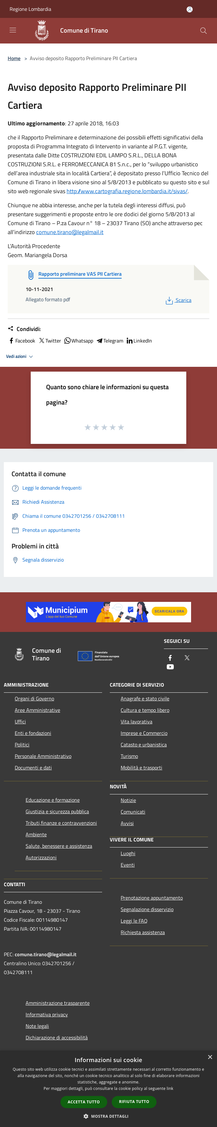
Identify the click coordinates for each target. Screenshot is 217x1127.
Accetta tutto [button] (84, 1102)
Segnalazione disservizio (147, 909)
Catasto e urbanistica (144, 744)
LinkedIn (139, 340)
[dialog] (108, 1089)
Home (14, 58)
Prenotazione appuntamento (152, 898)
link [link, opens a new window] (170, 1088)
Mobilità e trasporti (141, 767)
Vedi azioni (20, 356)
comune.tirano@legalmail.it (69, 232)
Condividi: (24, 329)
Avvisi (127, 823)
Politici (22, 744)
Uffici (20, 721)
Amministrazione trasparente (58, 1003)
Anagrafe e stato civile (145, 698)
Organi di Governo (34, 698)
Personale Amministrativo (43, 756)
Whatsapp (78, 340)
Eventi (128, 865)
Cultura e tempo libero (145, 710)
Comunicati (133, 812)
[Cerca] (203, 31)
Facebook (21, 340)
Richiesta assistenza (143, 932)
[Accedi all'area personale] (189, 9)
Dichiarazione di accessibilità (57, 1037)
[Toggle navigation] (13, 30)
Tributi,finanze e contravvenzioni (61, 823)
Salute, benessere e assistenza (59, 846)
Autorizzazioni (41, 857)
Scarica (177, 300)
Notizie (128, 800)
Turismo (129, 756)
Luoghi (128, 853)
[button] (108, 1116)
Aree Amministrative (37, 710)
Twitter (49, 340)
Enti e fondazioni (33, 733)
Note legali (37, 1026)
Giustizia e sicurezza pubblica (57, 811)
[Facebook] (170, 658)
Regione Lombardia (30, 9)
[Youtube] (170, 667)
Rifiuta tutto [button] (134, 1101)
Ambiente (36, 834)
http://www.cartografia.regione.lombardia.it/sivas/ (127, 191)
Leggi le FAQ (134, 921)
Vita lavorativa (136, 721)
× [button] (209, 1057)
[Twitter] (187, 658)
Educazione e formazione (53, 800)
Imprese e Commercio (144, 733)
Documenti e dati (33, 767)
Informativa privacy (47, 1014)
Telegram (109, 340)
